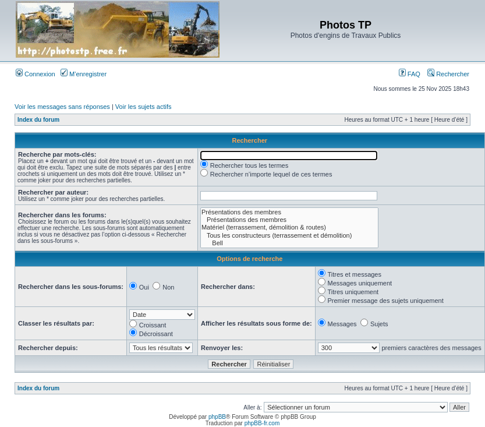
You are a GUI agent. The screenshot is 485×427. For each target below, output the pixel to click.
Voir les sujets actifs (143, 106)
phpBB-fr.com (262, 423)
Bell (289, 243)
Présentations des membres (289, 212)
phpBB (217, 417)
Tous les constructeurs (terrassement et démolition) (289, 235)
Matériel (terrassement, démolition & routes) (289, 227)
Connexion (35, 73)
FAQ (409, 73)
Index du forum (38, 120)
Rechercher (448, 73)
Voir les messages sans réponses (62, 106)
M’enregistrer (84, 73)
